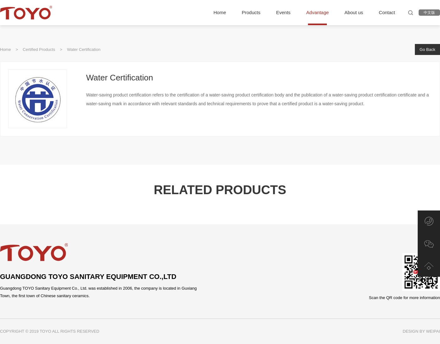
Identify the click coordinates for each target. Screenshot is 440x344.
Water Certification (83, 49)
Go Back (427, 49)
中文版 (429, 12)
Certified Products (39, 49)
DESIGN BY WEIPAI (421, 331)
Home (5, 49)
